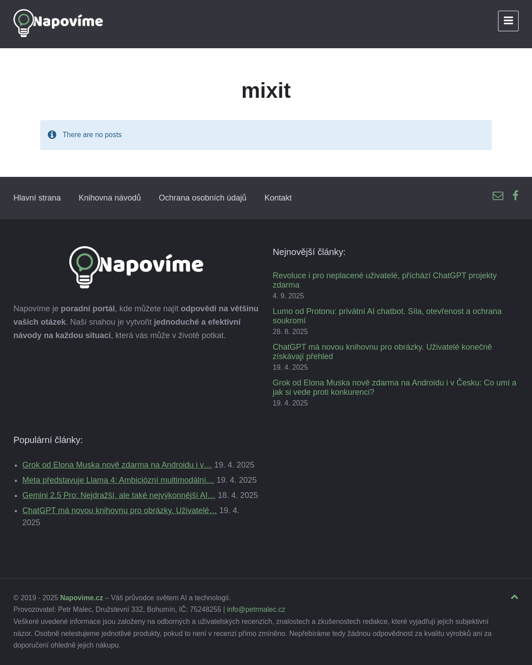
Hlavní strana (37, 197)
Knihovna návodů (110, 197)
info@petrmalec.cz (256, 609)
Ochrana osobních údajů (202, 197)
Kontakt (277, 197)
